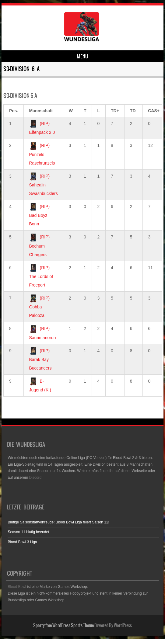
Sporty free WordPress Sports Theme (63, 625)
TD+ (115, 110)
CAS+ (154, 110)
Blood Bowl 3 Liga (22, 542)
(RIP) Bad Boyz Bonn (39, 215)
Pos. (13, 110)
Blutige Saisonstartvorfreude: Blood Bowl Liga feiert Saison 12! (58, 522)
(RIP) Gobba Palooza (39, 307)
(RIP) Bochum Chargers (39, 245)
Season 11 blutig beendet (28, 532)
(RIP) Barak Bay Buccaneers (40, 359)
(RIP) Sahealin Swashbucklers (43, 185)
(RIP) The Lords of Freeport (41, 276)
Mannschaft (41, 110)
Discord (35, 477)
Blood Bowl (17, 587)
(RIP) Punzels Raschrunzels (42, 154)
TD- (133, 110)
